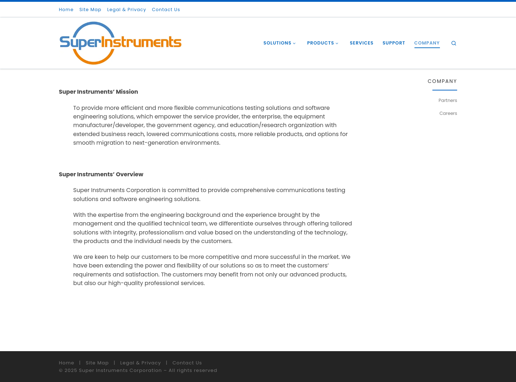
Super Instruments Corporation (120, 370)
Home (66, 362)
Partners (447, 100)
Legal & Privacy (140, 362)
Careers (448, 113)
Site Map (97, 362)
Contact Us (187, 362)
